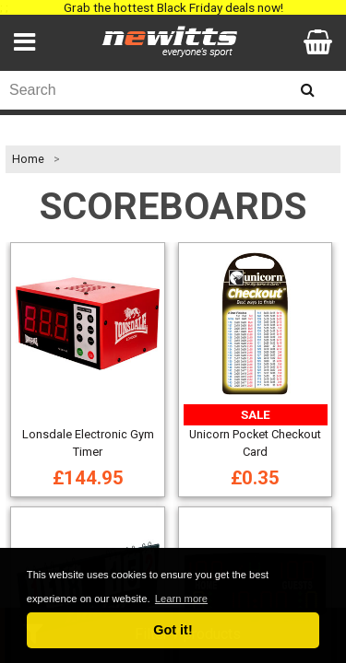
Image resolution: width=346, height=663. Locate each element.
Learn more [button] (181, 598)
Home (28, 159)
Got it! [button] (172, 629)
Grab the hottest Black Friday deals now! (173, 7)
